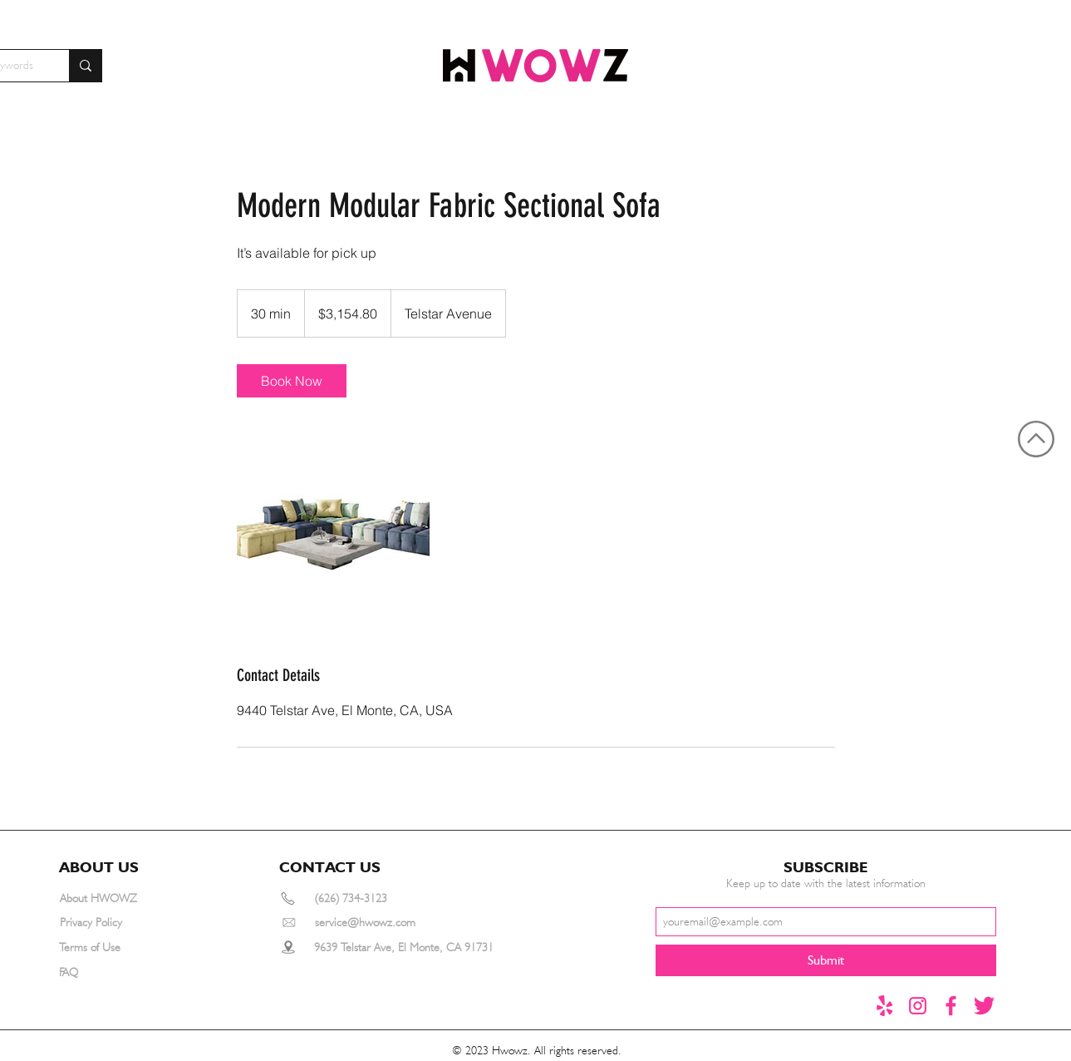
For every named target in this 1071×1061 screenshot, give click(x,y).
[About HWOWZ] (119, 898)
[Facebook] (951, 1005)
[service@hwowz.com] (384, 922)
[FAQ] (119, 972)
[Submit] (826, 960)
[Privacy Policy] (119, 922)
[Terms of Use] (119, 947)
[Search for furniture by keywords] (85, 65)
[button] (106, 867)
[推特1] (984, 1005)
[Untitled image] (333, 530)
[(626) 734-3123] (375, 898)
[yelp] (884, 1005)
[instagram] (917, 1005)
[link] (291, 380)
